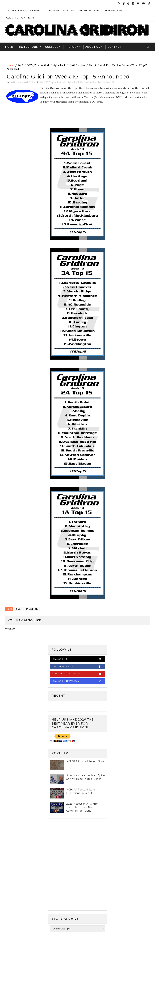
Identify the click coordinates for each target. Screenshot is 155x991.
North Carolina (77, 65)
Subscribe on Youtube (78, 674)
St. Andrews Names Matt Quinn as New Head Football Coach (85, 777)
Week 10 (104, 65)
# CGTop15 (32, 608)
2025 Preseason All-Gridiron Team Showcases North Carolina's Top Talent (82, 807)
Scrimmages (114, 10)
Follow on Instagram (78, 681)
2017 (20, 65)
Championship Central (23, 10)
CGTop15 (31, 65)
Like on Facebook (78, 666)
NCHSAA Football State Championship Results (80, 791)
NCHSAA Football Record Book (85, 761)
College (51, 46)
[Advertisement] (77, 965)
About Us (92, 46)
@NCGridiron (102, 97)
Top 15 (92, 65)
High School (28, 46)
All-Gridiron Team (20, 17)
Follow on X (78, 659)
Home (9, 46)
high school (59, 65)
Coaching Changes (60, 10)
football (44, 65)
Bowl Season (89, 10)
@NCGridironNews (127, 97)
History (72, 46)
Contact (114, 46)
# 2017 (19, 608)
